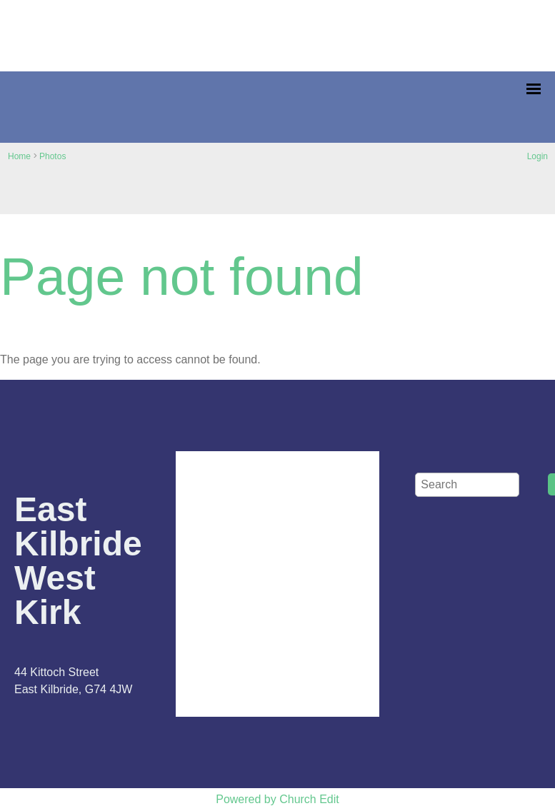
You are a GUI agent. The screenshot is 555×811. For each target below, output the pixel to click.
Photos (52, 156)
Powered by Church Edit (277, 799)
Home (19, 156)
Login (537, 156)
